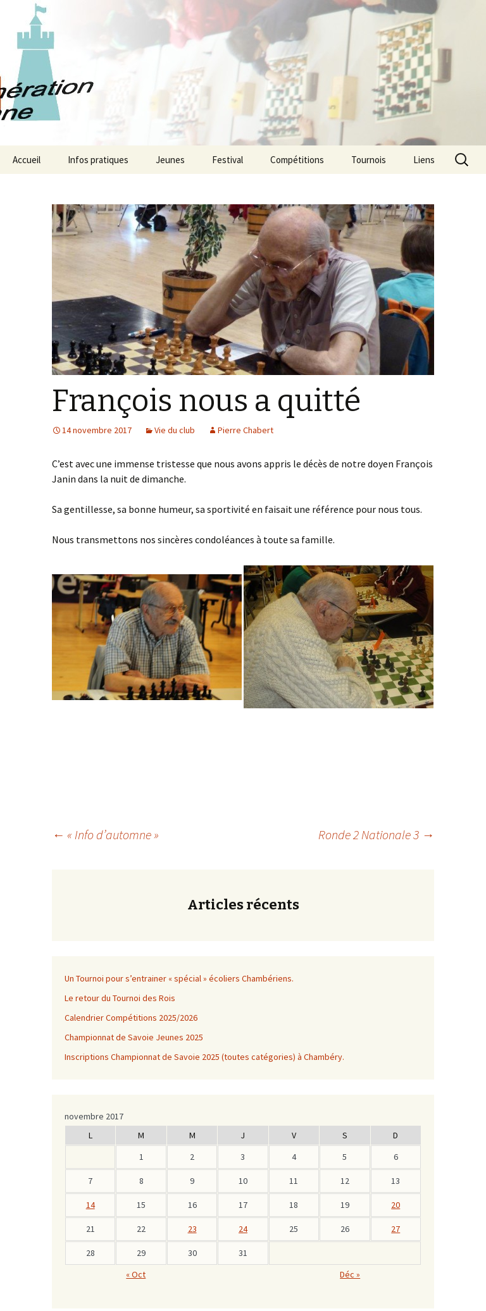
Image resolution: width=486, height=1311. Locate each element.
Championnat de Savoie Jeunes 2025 (134, 1037)
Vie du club (174, 430)
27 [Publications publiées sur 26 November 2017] (395, 1228)
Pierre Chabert (245, 430)
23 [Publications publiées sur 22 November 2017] (192, 1228)
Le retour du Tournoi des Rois (120, 998)
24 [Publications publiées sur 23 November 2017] (243, 1228)
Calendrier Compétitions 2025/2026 (131, 1017)
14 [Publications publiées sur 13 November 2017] (90, 1204)
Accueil (26, 160)
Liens (424, 160)
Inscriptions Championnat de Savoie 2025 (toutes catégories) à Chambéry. (204, 1056)
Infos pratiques (98, 160)
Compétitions (297, 160)
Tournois (368, 160)
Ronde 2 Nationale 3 (376, 834)
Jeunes (170, 160)
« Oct (136, 1274)
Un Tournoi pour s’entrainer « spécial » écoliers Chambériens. (179, 978)
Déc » (350, 1274)
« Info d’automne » (105, 834)
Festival (227, 160)
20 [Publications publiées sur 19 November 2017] (395, 1204)
